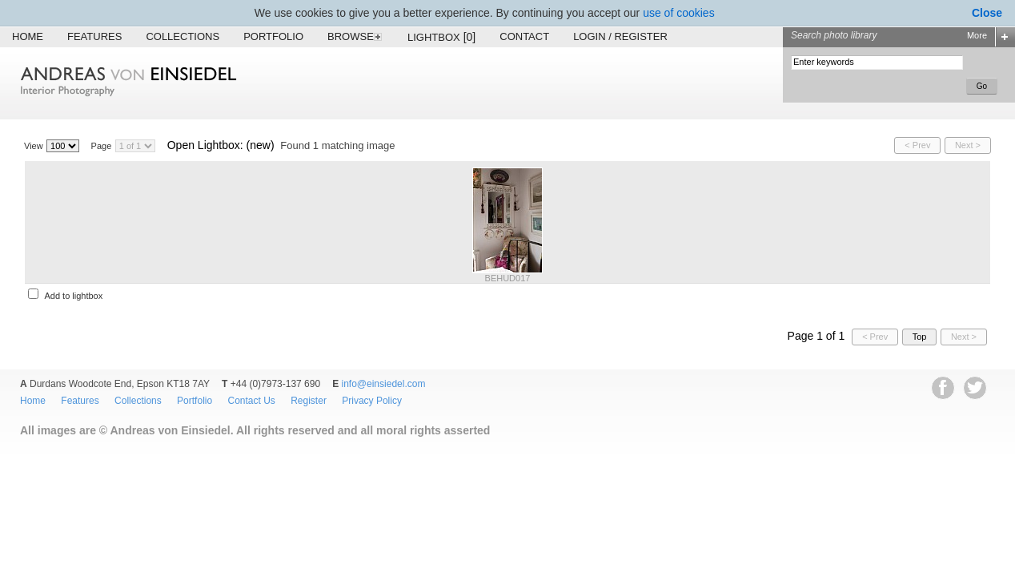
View (33, 146)
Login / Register (620, 36)
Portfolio (273, 36)
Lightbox (441, 36)
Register (309, 400)
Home (27, 36)
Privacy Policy (372, 400)
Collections (182, 36)
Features (94, 36)
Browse (355, 36)
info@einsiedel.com (384, 383)
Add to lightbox (73, 296)
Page (101, 146)
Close (987, 12)
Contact (524, 36)
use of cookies (679, 12)
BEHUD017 (508, 278)
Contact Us (251, 400)
